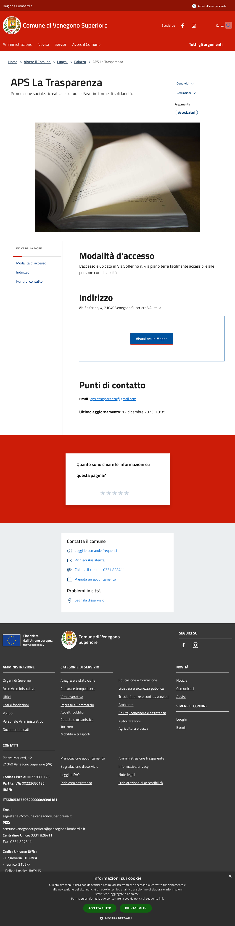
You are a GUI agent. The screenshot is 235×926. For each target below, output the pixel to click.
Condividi (186, 83)
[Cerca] (226, 25)
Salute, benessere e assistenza (142, 713)
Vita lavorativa (72, 696)
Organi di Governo (17, 680)
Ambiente (126, 704)
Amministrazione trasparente (141, 758)
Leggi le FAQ (70, 774)
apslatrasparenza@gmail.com (113, 399)
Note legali (127, 774)
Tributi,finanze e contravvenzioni (144, 696)
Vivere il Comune (37, 61)
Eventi (181, 727)
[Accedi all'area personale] (209, 6)
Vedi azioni (187, 93)
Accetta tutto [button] (99, 908)
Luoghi (62, 61)
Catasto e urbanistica (77, 719)
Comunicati (185, 688)
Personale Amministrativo (23, 721)
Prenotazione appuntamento (83, 758)
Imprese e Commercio (77, 705)
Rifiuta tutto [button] (136, 908)
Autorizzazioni (130, 721)
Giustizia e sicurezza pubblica (141, 688)
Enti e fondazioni (16, 705)
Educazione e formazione (138, 680)
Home (12, 61)
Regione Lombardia (17, 6)
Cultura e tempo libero (78, 688)
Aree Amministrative (19, 688)
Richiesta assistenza (76, 782)
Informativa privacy (134, 766)
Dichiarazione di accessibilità (141, 782)
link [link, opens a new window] (161, 898)
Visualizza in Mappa (151, 338)
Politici (8, 713)
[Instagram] (186, 25)
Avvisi (181, 696)
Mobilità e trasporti (75, 734)
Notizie (181, 680)
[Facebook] (174, 25)
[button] (117, 918)
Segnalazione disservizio (79, 766)
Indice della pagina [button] (29, 248)
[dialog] (117, 899)
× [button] (230, 876)
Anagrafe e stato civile (78, 680)
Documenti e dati (16, 729)
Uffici (7, 696)
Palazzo (80, 61)
